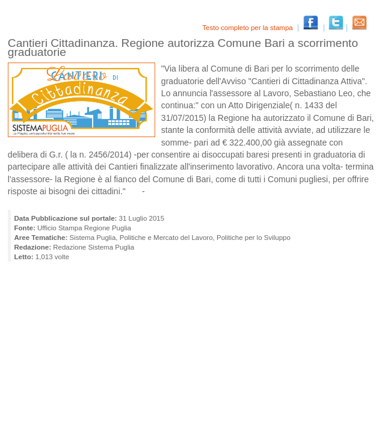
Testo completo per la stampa (248, 27)
